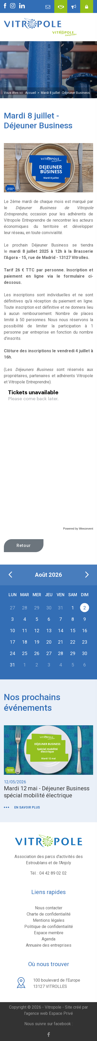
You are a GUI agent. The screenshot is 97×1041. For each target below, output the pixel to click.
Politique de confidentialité (48, 926)
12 (36, 630)
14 (60, 630)
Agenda (48, 939)
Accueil (30, 93)
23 (84, 641)
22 (72, 641)
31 (12, 664)
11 (24, 630)
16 (84, 630)
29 (72, 653)
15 (72, 630)
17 (12, 641)
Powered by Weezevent (78, 528)
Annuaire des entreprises (48, 945)
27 (48, 653)
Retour (24, 545)
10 (12, 630)
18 (24, 641)
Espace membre (48, 932)
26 (36, 653)
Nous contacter (48, 907)
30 (84, 653)
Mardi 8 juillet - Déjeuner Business (65, 93)
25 (24, 653)
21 (60, 641)
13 (48, 630)
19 (36, 641)
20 (48, 641)
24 (12, 653)
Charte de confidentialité (49, 914)
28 (60, 653)
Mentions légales (48, 920)
